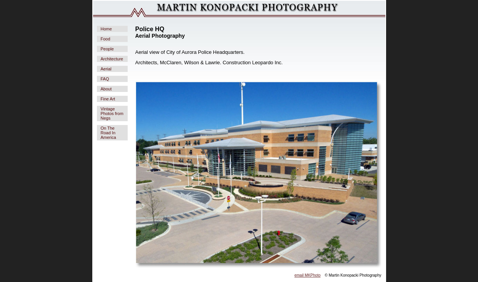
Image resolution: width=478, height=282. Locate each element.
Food (105, 39)
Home (106, 29)
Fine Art (108, 99)
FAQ (105, 79)
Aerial (106, 69)
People (107, 49)
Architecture (112, 59)
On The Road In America (108, 133)
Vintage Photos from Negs (112, 113)
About (106, 89)
